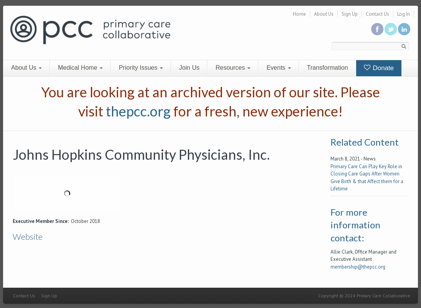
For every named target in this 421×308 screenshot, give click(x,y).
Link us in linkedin (404, 29)
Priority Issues (141, 67)
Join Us (189, 67)
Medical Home (80, 67)
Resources (232, 67)
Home (299, 14)
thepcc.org (138, 111)
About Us (324, 14)
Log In (403, 14)
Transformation (327, 67)
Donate (379, 68)
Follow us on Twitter (391, 29)
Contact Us (377, 14)
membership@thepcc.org (358, 267)
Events (278, 67)
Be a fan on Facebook (377, 29)
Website (28, 236)
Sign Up (350, 14)
